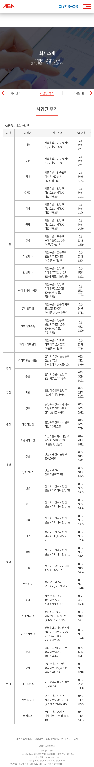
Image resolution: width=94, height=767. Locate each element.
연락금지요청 (71, 738)
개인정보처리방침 (24, 738)
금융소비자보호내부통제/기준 (49, 738)
